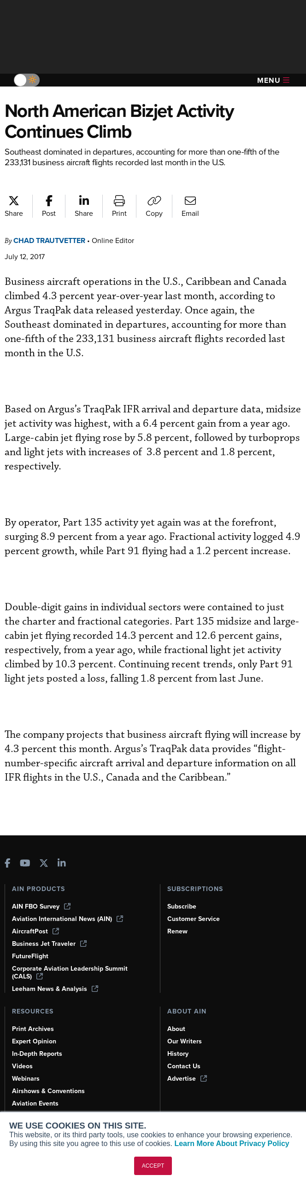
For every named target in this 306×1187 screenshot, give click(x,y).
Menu (273, 80)
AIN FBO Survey (42, 891)
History (178, 1038)
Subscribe (183, 891)
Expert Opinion (35, 1026)
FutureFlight (31, 941)
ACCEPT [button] (153, 1166)
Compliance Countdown (49, 1101)
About (176, 1014)
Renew (177, 916)
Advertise (187, 1063)
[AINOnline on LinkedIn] (62, 848)
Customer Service (194, 904)
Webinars (26, 1063)
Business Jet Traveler (50, 928)
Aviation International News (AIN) (68, 904)
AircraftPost (36, 916)
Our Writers (185, 1026)
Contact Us (184, 1051)
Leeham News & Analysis (56, 974)
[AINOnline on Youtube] (25, 848)
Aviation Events (36, 1088)
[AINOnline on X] (43, 848)
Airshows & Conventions (50, 1076)
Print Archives (33, 1014)
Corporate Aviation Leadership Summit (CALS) (71, 957)
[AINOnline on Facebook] (8, 848)
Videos (22, 1051)
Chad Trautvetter (53, 240)
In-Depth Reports (38, 1038)
